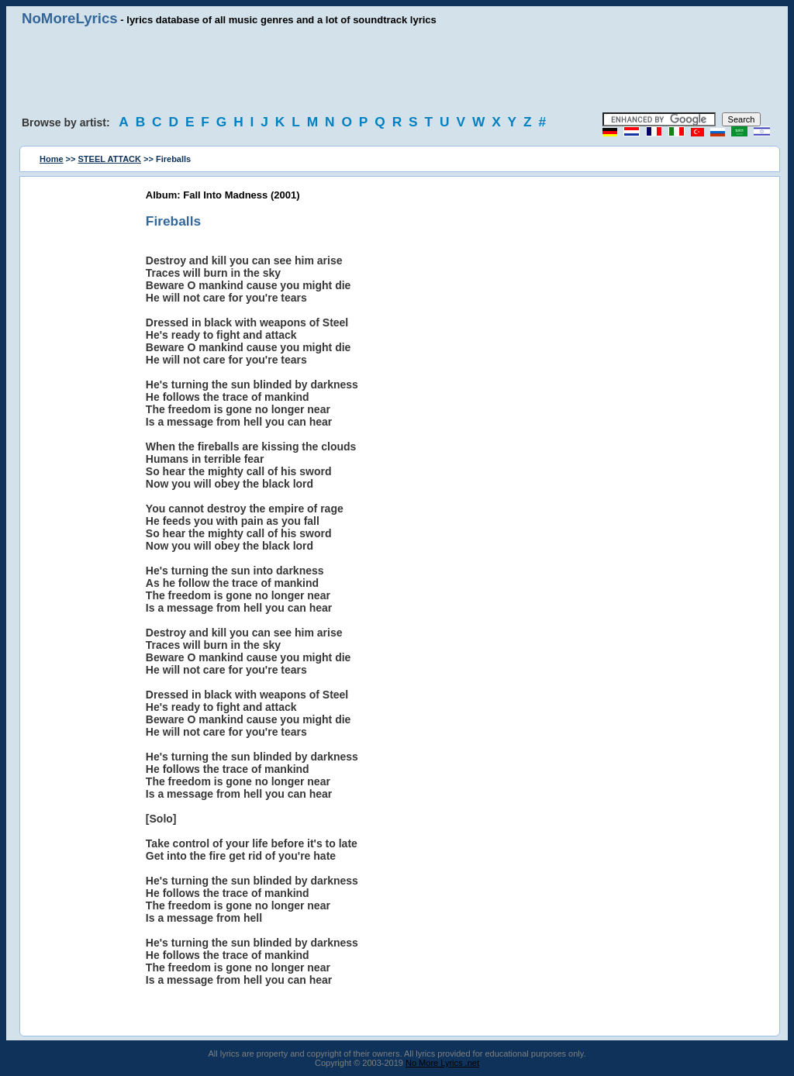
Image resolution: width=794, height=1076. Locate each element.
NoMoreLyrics (70, 18)
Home (52, 159)
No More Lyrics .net (442, 1062)
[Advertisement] (397, 70)
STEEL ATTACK (109, 159)
